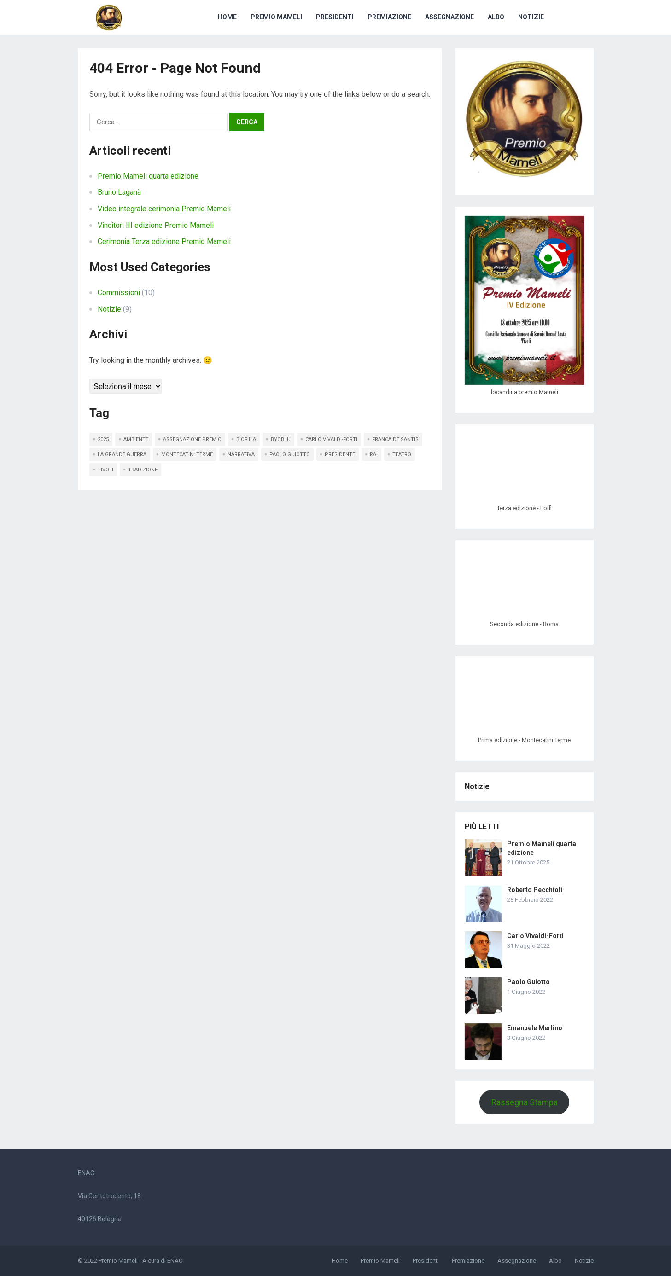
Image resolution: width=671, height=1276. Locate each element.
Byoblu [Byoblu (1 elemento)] (281, 439)
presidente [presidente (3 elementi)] (340, 455)
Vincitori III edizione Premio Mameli (156, 225)
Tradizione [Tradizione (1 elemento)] (143, 470)
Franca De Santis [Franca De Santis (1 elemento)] (395, 439)
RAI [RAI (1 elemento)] (374, 455)
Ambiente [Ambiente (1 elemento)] (135, 439)
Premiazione (389, 17)
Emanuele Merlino (534, 1028)
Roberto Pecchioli (534, 889)
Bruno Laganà (119, 192)
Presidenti (335, 17)
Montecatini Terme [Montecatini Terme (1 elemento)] (187, 455)
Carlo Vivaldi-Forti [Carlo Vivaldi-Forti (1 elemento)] (331, 439)
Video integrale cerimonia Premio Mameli (164, 208)
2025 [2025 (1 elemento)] (103, 439)
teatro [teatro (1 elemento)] (401, 455)
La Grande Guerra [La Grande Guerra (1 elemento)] (122, 455)
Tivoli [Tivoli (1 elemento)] (105, 470)
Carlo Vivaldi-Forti (535, 936)
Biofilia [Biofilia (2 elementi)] (246, 439)
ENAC (174, 1260)
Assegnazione (449, 17)
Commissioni (119, 292)
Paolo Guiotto (528, 982)
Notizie (531, 17)
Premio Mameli (276, 17)
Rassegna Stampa (524, 1102)
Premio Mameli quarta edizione (148, 176)
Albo (496, 17)
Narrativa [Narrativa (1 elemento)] (241, 455)
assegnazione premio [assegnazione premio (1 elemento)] (192, 439)
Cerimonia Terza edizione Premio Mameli (164, 241)
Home (227, 17)
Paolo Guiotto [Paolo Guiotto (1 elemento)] (289, 455)
